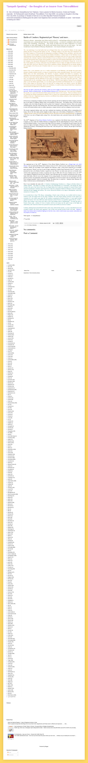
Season (9, 595)
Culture (9, 358)
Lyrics (9, 490)
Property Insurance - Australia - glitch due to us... (13, 240)
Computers (10, 344)
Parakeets (10, 542)
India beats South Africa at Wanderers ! (13, 100)
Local (9, 489)
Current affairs (11, 359)
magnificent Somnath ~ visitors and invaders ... (13, 235)
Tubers (9, 668)
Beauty (9, 300)
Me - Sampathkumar (12, 30)
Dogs (9, 371)
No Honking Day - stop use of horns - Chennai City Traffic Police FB (29, 734)
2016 (9, 245)
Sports (9, 618)
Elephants (10, 384)
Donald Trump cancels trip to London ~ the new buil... (14, 158)
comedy (9, 341)
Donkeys (10, 373)
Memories (10, 507)
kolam (9, 474)
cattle (9, 331)
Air (8, 271)
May (10, 81)
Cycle (9, 361)
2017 (9, 243)
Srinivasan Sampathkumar (12, 45)
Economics (10, 379)
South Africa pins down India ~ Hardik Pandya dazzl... (13, 172)
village (9, 681)
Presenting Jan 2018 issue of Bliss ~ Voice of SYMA (13, 150)
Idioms (9, 447)
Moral (9, 519)
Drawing (9, 376)
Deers (9, 364)
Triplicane (10, 666)
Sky (8, 605)
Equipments (10, 391)
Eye (8, 394)
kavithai (9, 470)
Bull (8, 319)
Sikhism (9, 602)
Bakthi (9, 296)
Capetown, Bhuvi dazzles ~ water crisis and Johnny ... (13, 177)
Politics (9, 565)
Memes (9, 504)
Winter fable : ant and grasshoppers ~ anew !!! (13, 227)
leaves (9, 479)
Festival (9, 399)
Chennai (9, 334)
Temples (9, 641)
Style (9, 628)
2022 (9, 58)
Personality (10, 547)
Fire (8, 404)
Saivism (9, 587)
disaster (9, 368)
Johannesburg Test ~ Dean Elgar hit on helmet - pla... (13, 110)
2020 (9, 62)
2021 (9, 60)
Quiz (9, 570)
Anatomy (10, 275)
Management (10, 492)
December (11, 68)
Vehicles (9, 676)
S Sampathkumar (13, 39)
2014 (9, 249)
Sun (8, 632)
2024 (9, 55)
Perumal (9, 548)
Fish (9, 407)
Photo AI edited (11, 554)
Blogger (46, 746)
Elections (10, 382)
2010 (9, 257)
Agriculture (10, 270)
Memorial (10, 505)
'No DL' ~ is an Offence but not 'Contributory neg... (13, 217)
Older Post (78, 270)
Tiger (9, 655)
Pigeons (9, 557)
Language (10, 477)
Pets (9, 550)
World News (10, 695)
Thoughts (10, 653)
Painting (9, 540)
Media (9, 500)
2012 (9, 253)
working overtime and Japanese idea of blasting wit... (13, 213)
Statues (9, 627)
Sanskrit (9, 588)
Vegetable (10, 675)
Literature (10, 487)
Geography (10, 431)
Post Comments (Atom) (35, 273)
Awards (9, 295)
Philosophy (10, 552)
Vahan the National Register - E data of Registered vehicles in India (22, 722)
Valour (9, 673)
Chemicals (10, 333)
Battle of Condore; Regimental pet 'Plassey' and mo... (13, 191)
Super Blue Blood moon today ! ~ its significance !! (13, 92)
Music (9, 525)
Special (9, 617)
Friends (9, 416)
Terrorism (10, 645)
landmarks (10, 475)
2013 (9, 251)
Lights (9, 485)
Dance (9, 363)
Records (9, 575)
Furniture (10, 421)
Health (9, 439)
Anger (9, 280)
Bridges (9, 314)
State (9, 623)
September (11, 73)
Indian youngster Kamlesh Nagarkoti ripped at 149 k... (13, 133)
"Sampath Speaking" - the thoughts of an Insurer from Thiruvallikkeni (42, 6)
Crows (9, 356)
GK (28, 225)
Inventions (10, 461)
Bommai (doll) (11, 311)
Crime (9, 354)
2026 (9, 51)
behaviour (10, 301)
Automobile (10, 293)
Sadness (10, 585)
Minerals (9, 512)
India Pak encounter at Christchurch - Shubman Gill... (13, 96)
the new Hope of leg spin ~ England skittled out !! (13, 123)
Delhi (9, 366)
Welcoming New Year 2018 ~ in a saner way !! (13, 195)
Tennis (9, 643)
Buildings (10, 318)
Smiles (9, 610)
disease (9, 369)
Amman (9, 273)
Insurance (10, 457)
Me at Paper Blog (21, 30)
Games (9, 424)
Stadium (9, 622)
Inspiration (10, 454)
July (10, 77)
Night (9, 535)
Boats (9, 309)
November (11, 70)
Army (9, 288)
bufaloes (9, 316)
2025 (9, 53)
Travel (9, 663)
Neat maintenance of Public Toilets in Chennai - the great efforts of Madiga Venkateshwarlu (34, 726)
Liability (9, 484)
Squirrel (9, 620)
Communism (10, 343)
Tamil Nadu (10, 638)
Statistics (10, 625)
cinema (9, 338)
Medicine (10, 502)
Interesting (34, 225)
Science (9, 592)
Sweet (9, 633)
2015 (9, 247)
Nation (9, 532)
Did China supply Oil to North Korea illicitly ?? (13, 199)
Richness (10, 578)
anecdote (10, 278)
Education (10, 381)
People (9, 545)
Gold (9, 434)
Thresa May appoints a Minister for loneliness (13, 142)
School (9, 590)
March (10, 85)
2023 (9, 57)
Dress (9, 378)
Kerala (9, 472)
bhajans (9, 306)
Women (9, 691)
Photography (10, 555)
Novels (9, 537)
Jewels (9, 466)
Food (9, 412)
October (11, 72)
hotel (9, 446)
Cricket (9, 353)
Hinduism (10, 441)
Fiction (9, 401)
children (9, 336)
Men (9, 509)
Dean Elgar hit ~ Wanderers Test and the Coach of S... (13, 105)
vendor (9, 678)
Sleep (9, 607)
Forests (9, 414)
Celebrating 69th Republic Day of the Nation (14, 119)
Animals (9, 281)
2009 (9, 259)
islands (9, 462)
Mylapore (10, 527)
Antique (9, 283)
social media (10, 612)
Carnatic (9, 324)
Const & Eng (10, 346)
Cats (9, 329)
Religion (9, 577)
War (9, 683)
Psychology (10, 568)
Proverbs (10, 567)
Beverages (10, 305)
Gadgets (9, 422)
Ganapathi (10, 426)
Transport (10, 661)
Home (6, 30)
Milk (8, 510)
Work (9, 693)
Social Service (11, 613)
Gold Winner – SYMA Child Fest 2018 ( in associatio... (14, 186)
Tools (9, 656)
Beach (9, 298)
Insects (9, 452)
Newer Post (26, 270)
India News (10, 449)
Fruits (9, 417)
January (11, 89)
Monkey (9, 514)
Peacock (9, 544)
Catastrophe (10, 328)
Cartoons (10, 326)
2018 (9, 66)
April (10, 83)
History (30, 225)
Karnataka (10, 469)
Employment (10, 388)
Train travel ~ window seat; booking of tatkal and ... (13, 231)
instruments (10, 456)
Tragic (9, 660)
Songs (9, 615)
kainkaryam (10, 467)
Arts (8, 290)
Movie (9, 522)
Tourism (9, 658)
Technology (10, 640)
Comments (10, 755)
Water (9, 685)
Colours (9, 339)
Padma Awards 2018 (13, 113)
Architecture (10, 286)
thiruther (9, 651)
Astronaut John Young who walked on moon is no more (13, 167)
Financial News (11, 402)
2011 (9, 255)
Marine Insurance (11, 494)
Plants (9, 560)
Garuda (9, 429)
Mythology (10, 529)
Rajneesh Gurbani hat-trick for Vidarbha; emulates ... (14, 204)
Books (9, 313)
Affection (9, 268)
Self (8, 597)
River (9, 580)
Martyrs (9, 497)
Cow (9, 351)
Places (9, 558)
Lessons (9, 482)
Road (9, 582)
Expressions (10, 393)
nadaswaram (10, 530)
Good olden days (11, 436)
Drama (9, 374)
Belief (9, 303)
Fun (8, 419)
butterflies (10, 321)
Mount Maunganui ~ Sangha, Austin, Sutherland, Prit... (13, 154)
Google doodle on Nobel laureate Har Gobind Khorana (13, 163)
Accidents (10, 265)
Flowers (9, 411)
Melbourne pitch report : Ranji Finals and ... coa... (14, 182)
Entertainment (11, 389)
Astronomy (10, 291)
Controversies (11, 348)
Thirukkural (10, 650)
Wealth (9, 686)
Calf (8, 323)
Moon (9, 517)
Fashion (9, 397)
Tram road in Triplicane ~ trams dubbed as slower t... (13, 222)
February (11, 87)
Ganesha (10, 427)
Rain (9, 573)
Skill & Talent (10, 603)
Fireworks (10, 406)
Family (9, 396)
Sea (8, 593)
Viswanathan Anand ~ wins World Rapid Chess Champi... (13, 209)
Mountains (10, 520)
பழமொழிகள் (11, 696)
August (11, 75)
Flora (9, 409)
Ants (9, 285)
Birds (9, 308)
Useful (9, 670)
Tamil (9, 636)
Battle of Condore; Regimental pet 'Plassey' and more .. (46, 37)
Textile (9, 646)
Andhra (9, 276)
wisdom (9, 690)
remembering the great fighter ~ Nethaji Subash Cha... (13, 128)
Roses (9, 583)
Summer (9, 630)
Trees (9, 665)
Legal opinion (11, 480)
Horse (9, 444)
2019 (9, 64)
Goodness (10, 437)
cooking (9, 349)
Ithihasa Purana (11, 464)
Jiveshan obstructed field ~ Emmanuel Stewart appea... (13, 137)
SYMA (9, 635)
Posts (9, 752)
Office (9, 539)
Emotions (10, 386)
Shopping (10, 600)
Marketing (10, 495)
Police (9, 563)
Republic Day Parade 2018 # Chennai (13, 116)
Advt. (9, 266)
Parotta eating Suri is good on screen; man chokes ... (13, 146)
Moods (9, 515)
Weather (9, 688)
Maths (9, 499)
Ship (9, 598)
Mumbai (9, 524)
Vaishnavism (10, 671)
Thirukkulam (10, 648)
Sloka (9, 608)
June (10, 79)
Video (9, 680)
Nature (9, 534)
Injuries (9, 451)
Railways (10, 572)
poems (9, 562)
